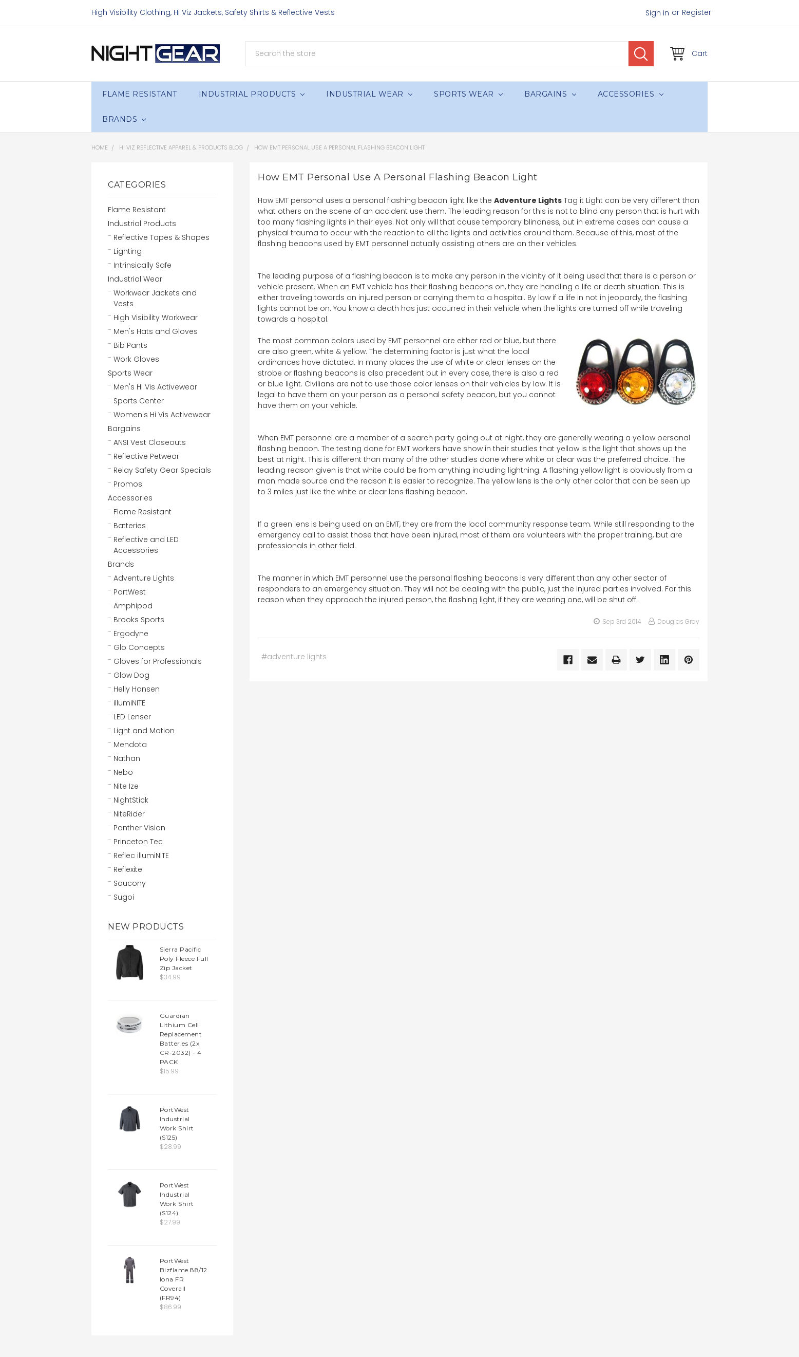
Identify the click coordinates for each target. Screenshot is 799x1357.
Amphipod (133, 606)
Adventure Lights (143, 578)
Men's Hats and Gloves (155, 331)
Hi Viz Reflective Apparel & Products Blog (181, 147)
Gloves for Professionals (157, 661)
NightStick (130, 800)
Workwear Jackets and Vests (155, 298)
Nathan (126, 758)
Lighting (127, 251)
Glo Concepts (139, 647)
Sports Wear (468, 94)
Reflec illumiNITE (141, 855)
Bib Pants (130, 345)
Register (696, 12)
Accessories (630, 94)
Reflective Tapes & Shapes (161, 237)
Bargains (550, 94)
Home (99, 147)
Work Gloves (136, 359)
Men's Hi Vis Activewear (155, 387)
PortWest (129, 592)
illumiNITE (129, 703)
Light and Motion (144, 731)
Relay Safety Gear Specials (162, 470)
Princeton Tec (138, 841)
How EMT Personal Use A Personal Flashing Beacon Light (339, 147)
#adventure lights (294, 657)
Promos (127, 484)
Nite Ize (126, 786)
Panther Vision (139, 828)
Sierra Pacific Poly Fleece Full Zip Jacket (184, 958)
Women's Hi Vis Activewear (162, 415)
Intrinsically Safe (142, 265)
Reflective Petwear (146, 456)
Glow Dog (131, 675)
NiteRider (129, 814)
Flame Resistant (139, 94)
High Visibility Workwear (155, 317)
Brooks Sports (138, 620)
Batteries (129, 526)
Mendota (130, 744)
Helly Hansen (136, 689)
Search (641, 54)
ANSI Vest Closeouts (149, 442)
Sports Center (138, 401)
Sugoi (123, 897)
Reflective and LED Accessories (146, 544)
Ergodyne (130, 633)
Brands (124, 119)
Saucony (129, 883)
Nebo (123, 772)
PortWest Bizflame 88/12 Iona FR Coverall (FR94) (183, 1279)
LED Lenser (132, 717)
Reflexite (127, 869)
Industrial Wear (369, 94)
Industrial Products (252, 94)
